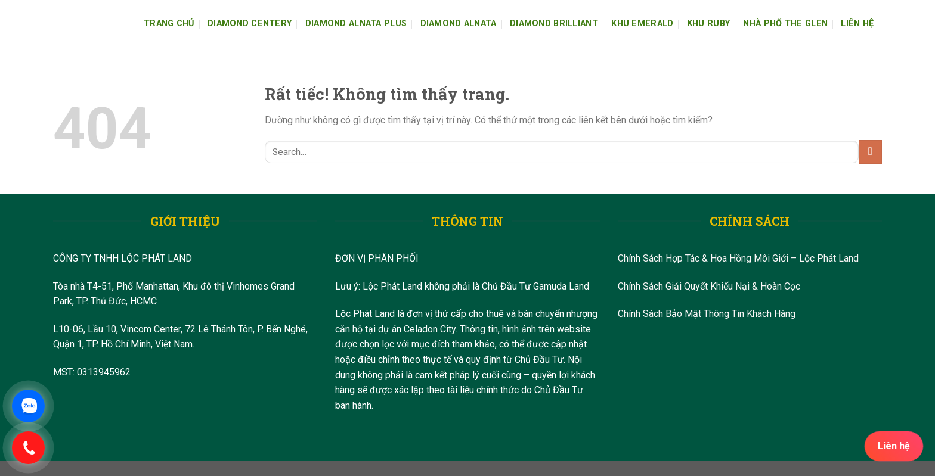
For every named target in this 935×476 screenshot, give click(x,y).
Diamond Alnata (458, 23)
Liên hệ (894, 446)
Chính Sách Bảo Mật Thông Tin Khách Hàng (706, 313)
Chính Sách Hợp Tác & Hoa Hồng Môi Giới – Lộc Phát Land (738, 258)
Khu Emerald (642, 23)
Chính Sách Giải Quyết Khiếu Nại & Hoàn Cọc (709, 286)
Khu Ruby (708, 23)
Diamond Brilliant (554, 23)
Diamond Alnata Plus (356, 23)
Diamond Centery (250, 23)
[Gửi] (870, 151)
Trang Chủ (169, 23)
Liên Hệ (857, 23)
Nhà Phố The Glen (785, 23)
